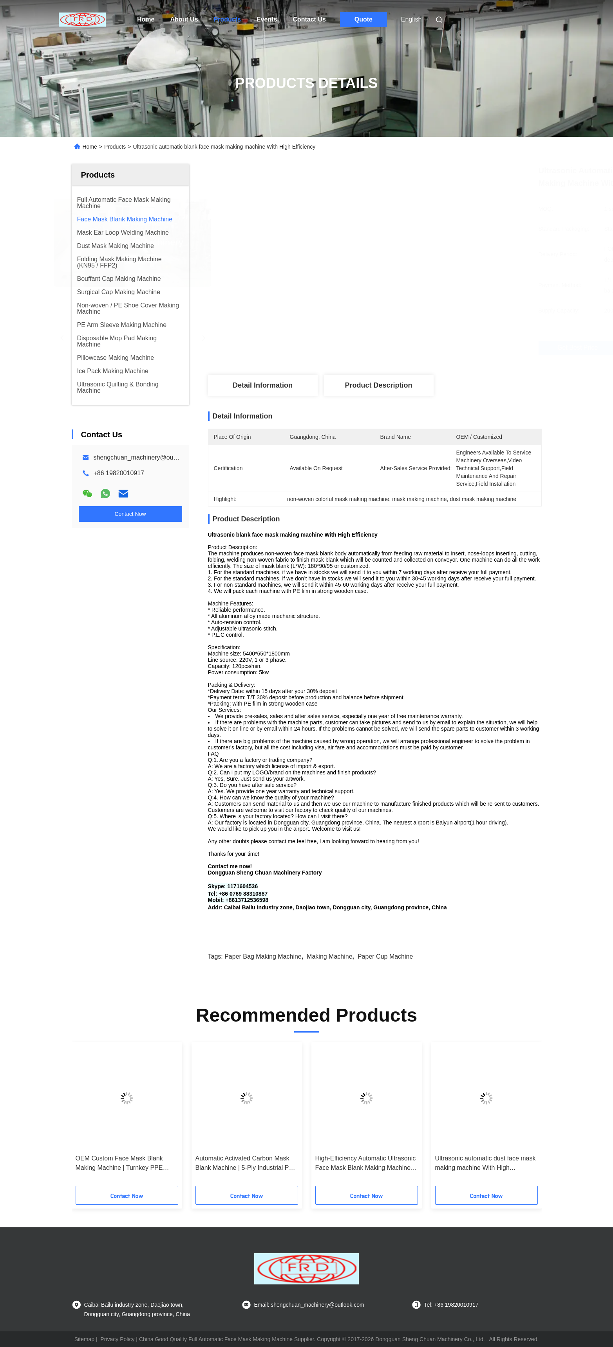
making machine (330, 956)
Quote (363, 19)
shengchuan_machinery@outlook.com (147, 457)
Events (267, 19)
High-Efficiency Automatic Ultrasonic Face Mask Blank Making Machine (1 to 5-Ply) (365, 1164)
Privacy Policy (117, 1339)
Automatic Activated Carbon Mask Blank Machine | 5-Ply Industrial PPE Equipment (246, 1164)
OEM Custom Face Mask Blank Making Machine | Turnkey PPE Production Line (119, 1164)
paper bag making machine (263, 956)
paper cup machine (385, 956)
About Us (184, 19)
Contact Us (309, 19)
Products (227, 19)
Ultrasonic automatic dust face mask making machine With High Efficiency (485, 1164)
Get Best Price (430, 347)
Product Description (378, 385)
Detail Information (263, 385)
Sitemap (84, 1339)
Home (145, 19)
